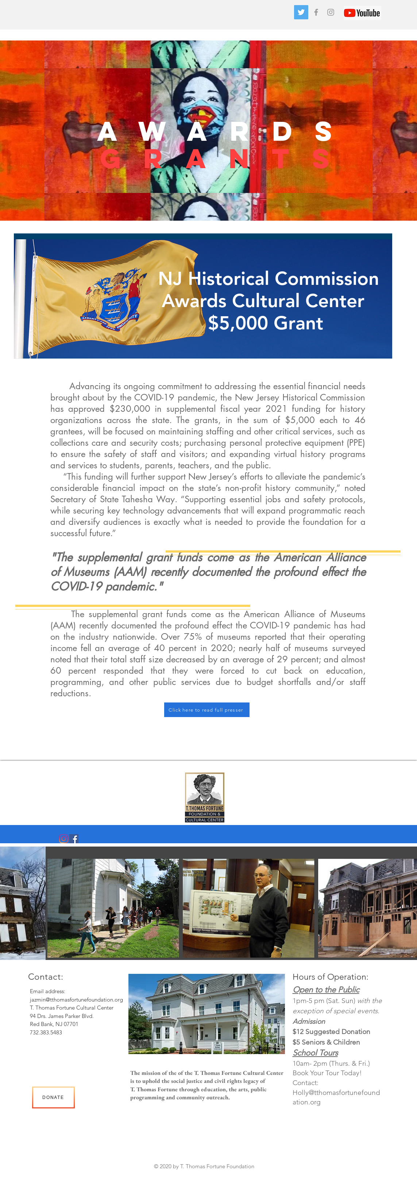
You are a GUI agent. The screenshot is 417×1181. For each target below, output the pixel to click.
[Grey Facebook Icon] (316, 12)
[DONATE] (53, 1097)
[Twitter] (301, 12)
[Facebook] (73, 838)
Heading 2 (201, 1174)
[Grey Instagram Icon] (330, 12)
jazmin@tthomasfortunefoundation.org (76, 999)
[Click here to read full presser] (207, 709)
